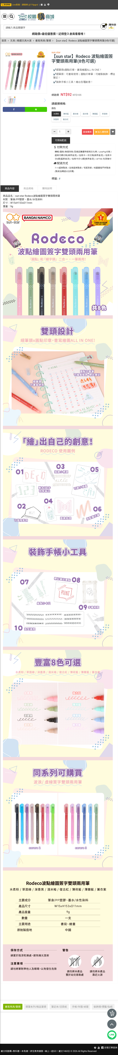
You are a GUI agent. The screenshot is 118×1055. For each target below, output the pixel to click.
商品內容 (10, 188)
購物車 (112, 24)
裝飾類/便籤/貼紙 (103, 1006)
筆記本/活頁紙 (59, 1006)
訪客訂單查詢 (110, 1047)
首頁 (4, 40)
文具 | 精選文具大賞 (21, 40)
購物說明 (47, 188)
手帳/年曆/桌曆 (80, 1006)
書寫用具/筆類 (43, 40)
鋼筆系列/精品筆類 (36, 1006)
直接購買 (87, 132)
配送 (61, 140)
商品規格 (28, 188)
